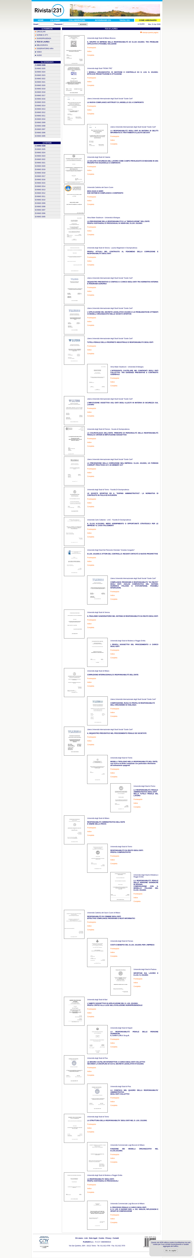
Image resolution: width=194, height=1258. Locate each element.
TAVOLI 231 (124, 20)
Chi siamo (79, 1238)
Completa (90, 55)
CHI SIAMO (55, 20)
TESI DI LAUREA (43, 42)
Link (86, 1238)
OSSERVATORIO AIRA (45, 49)
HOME (41, 20)
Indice (89, 51)
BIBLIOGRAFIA (42, 45)
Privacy (108, 1238)
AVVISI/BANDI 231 (103, 20)
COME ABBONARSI (148, 20)
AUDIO (39, 55)
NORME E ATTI (42, 35)
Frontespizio (91, 48)
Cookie (101, 1238)
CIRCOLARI (41, 32)
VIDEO (39, 52)
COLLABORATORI (77, 20)
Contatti (116, 1238)
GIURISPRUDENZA (44, 38)
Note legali (93, 1238)
